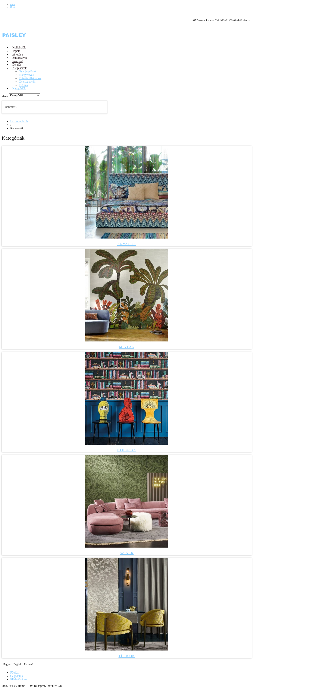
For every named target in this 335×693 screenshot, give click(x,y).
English (17, 664)
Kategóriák (19, 88)
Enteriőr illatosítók (30, 78)
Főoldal (14, 672)
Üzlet (12, 4)
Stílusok (126, 450)
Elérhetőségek (18, 679)
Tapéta (16, 51)
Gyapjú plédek (27, 71)
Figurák (23, 85)
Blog (12, 7)
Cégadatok (16, 676)
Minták (126, 347)
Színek (127, 553)
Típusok (127, 656)
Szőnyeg (17, 61)
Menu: (5, 96)
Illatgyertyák (26, 74)
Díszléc (16, 64)
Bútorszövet (19, 57)
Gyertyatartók (27, 81)
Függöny (17, 54)
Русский (28, 664)
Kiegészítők (19, 68)
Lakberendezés (19, 121)
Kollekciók (19, 47)
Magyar (7, 664)
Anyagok (126, 244)
